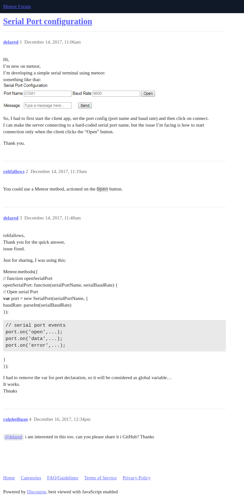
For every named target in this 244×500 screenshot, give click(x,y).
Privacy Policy (137, 477)
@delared (13, 436)
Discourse (36, 491)
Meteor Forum (17, 6)
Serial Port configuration (47, 21)
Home (9, 477)
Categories (31, 477)
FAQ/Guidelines (62, 477)
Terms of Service (100, 477)
